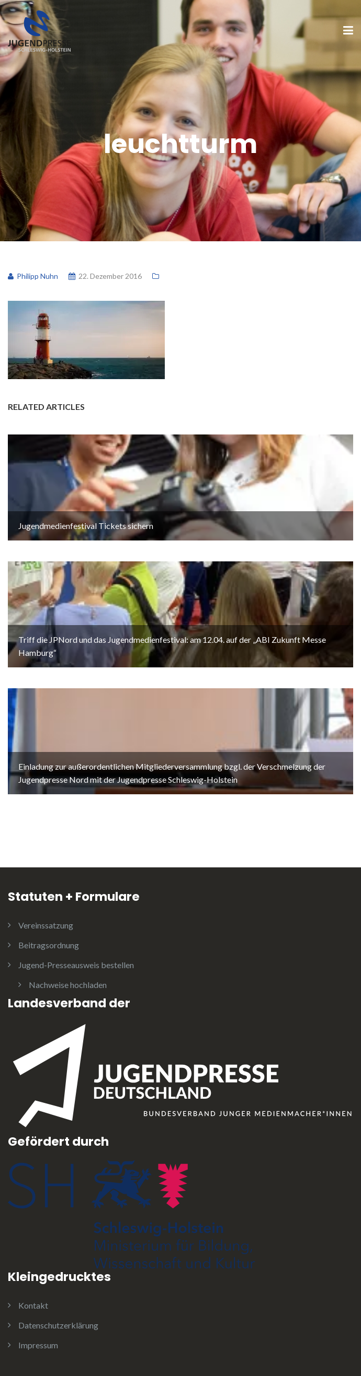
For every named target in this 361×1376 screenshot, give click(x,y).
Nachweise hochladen (68, 985)
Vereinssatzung (45, 925)
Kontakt (33, 1305)
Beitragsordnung (48, 945)
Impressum (38, 1345)
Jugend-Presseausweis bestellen (76, 965)
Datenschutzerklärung (58, 1325)
